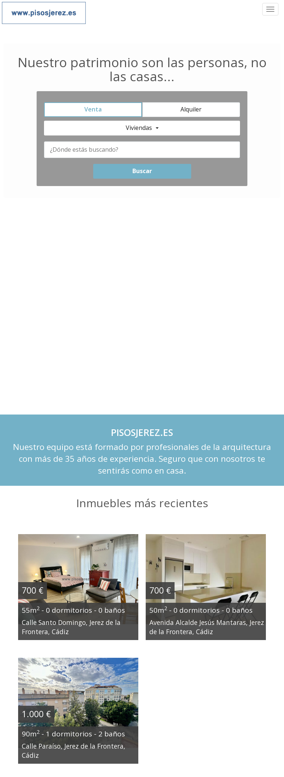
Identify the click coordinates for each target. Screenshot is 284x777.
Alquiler (191, 109)
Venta (93, 109)
